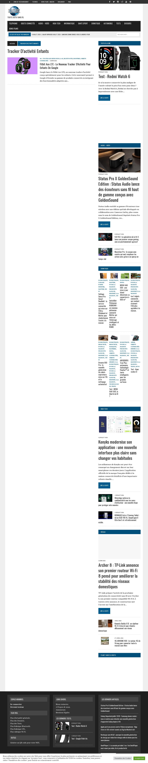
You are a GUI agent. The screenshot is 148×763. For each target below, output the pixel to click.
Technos (35, 2)
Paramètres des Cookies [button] (123, 758)
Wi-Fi (137, 366)
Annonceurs (60, 710)
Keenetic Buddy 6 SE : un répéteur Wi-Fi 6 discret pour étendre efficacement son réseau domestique (118, 627)
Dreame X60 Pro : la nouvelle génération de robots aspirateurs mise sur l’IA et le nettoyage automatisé (102, 373)
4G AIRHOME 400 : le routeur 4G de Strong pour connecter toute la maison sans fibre (127, 643)
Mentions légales (62, 712)
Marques (112, 346)
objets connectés (28, 23)
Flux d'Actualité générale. (20, 718)
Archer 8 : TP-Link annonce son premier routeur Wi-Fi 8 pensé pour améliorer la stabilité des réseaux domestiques (118, 575)
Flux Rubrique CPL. (18, 729)
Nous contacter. (62, 704)
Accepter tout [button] (139, 758)
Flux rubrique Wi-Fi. (18, 732)
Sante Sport (83, 23)
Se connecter (16, 704)
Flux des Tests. (16, 723)
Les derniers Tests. (63, 718)
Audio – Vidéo (43, 23)
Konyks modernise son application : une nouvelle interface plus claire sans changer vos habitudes (117, 450)
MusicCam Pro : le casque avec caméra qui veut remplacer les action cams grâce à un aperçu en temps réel (118, 255)
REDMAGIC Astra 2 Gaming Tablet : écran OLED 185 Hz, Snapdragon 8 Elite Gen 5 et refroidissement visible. (118, 519)
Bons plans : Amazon (47, 2)
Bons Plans (13, 28)
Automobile (108, 23)
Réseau (103, 532)
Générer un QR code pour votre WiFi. (25, 742)
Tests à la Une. (106, 43)
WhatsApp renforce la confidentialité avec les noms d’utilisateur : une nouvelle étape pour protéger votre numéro (118, 501)
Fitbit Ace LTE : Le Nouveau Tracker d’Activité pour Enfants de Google (65, 66)
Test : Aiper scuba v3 (135, 370)
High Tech (56, 23)
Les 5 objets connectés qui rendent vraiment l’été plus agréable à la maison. (135, 303)
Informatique (69, 23)
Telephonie (13, 23)
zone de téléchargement (21, 2)
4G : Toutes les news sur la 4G (51, 58)
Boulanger (61, 2)
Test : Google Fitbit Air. (79, 738)
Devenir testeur (17, 707)
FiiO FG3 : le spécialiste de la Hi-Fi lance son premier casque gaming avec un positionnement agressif (127, 239)
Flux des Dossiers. (17, 721)
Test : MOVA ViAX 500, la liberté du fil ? (113, 393)
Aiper (133, 342)
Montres (76, 58)
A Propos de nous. (63, 707)
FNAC (69, 2)
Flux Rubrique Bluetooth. (20, 726)
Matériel (112, 349)
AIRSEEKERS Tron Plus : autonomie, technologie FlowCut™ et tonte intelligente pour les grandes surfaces (124, 371)
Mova (122, 282)
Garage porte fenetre (101, 285)
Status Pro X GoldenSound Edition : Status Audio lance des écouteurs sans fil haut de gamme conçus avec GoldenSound (119, 189)
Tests (118, 23)
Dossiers (127, 23)
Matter (101, 289)
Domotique (95, 23)
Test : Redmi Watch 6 (114, 76)
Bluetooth (68, 58)
